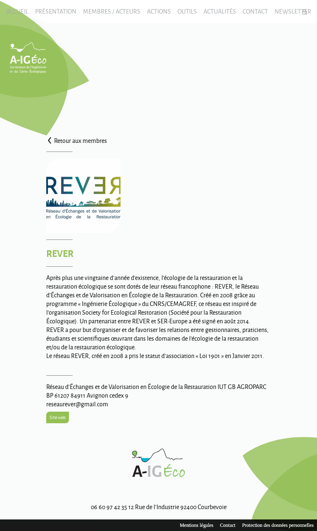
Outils (187, 11)
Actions (159, 11)
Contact (255, 11)
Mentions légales (196, 525)
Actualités (219, 11)
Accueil (17, 11)
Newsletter (292, 11)
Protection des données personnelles (278, 525)
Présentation (55, 11)
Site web (58, 417)
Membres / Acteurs (111, 11)
